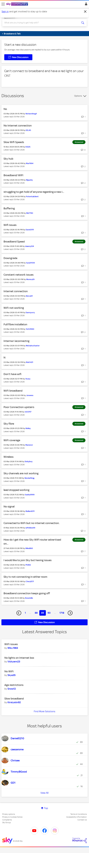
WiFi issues (11, 644)
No (5, 109)
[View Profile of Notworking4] (31, 114)
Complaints (7, 820)
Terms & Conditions (78, 814)
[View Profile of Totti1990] (30, 329)
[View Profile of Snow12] (12, 688)
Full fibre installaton (15, 324)
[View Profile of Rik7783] (29, 213)
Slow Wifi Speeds (14, 142)
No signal (9, 506)
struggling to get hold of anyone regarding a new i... (34, 191)
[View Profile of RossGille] (29, 598)
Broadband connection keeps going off (27, 593)
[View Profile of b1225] (28, 147)
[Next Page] (70, 613)
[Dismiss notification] (85, 11)
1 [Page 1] (25, 612)
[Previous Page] (19, 613)
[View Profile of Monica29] (30, 279)
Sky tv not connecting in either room (25, 576)
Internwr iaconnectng (16, 341)
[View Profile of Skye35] (11, 675)
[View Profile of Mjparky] (29, 180)
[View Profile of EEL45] (28, 130)
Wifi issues (10, 225)
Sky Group (6, 822)
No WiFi (9, 671)
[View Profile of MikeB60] (29, 548)
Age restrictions (13, 685)
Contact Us (82, 820)
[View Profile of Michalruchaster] (33, 346)
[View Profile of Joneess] (29, 395)
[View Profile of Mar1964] (29, 163)
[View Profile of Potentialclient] (32, 196)
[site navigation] (3, 4)
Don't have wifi (12, 374)
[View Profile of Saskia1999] (29, 495)
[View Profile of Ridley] (28, 428)
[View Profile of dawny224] (29, 246)
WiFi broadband (13, 390)
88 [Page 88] (36, 612)
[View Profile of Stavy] (27, 379)
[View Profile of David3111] (30, 230)
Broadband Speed (14, 241)
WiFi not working (14, 307)
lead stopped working (16, 490)
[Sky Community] (17, 4)
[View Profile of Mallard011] (30, 511)
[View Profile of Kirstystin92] (14, 702)
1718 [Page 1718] (61, 612)
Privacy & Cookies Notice (12, 817)
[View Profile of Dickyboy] (29, 461)
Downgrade (10, 258)
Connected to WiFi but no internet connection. (31, 523)
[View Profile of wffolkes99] (30, 528)
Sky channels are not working (21, 473)
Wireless (8, 456)
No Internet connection (18, 125)
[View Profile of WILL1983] (13, 648)
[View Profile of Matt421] (29, 362)
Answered (79, 142)
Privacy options (8, 814)
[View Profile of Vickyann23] (14, 661)
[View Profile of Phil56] (28, 565)
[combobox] (40, 22)
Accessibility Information (76, 817)
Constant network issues (18, 274)
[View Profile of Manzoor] (29, 445)
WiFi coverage (12, 440)
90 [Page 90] (49, 612)
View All (44, 792)
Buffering (9, 208)
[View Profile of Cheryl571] (30, 581)
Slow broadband (14, 698)
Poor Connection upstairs (19, 407)
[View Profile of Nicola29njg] (29, 478)
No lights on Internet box (19, 657)
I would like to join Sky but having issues (28, 560)
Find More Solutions (44, 711)
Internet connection (16, 291)
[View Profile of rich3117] (28, 412)
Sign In (85, 5)
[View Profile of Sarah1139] (30, 263)
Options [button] (78, 96)
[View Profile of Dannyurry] (30, 312)
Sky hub (8, 158)
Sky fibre (9, 423)
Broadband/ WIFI (13, 175)
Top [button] (46, 808)
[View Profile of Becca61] (29, 296)
